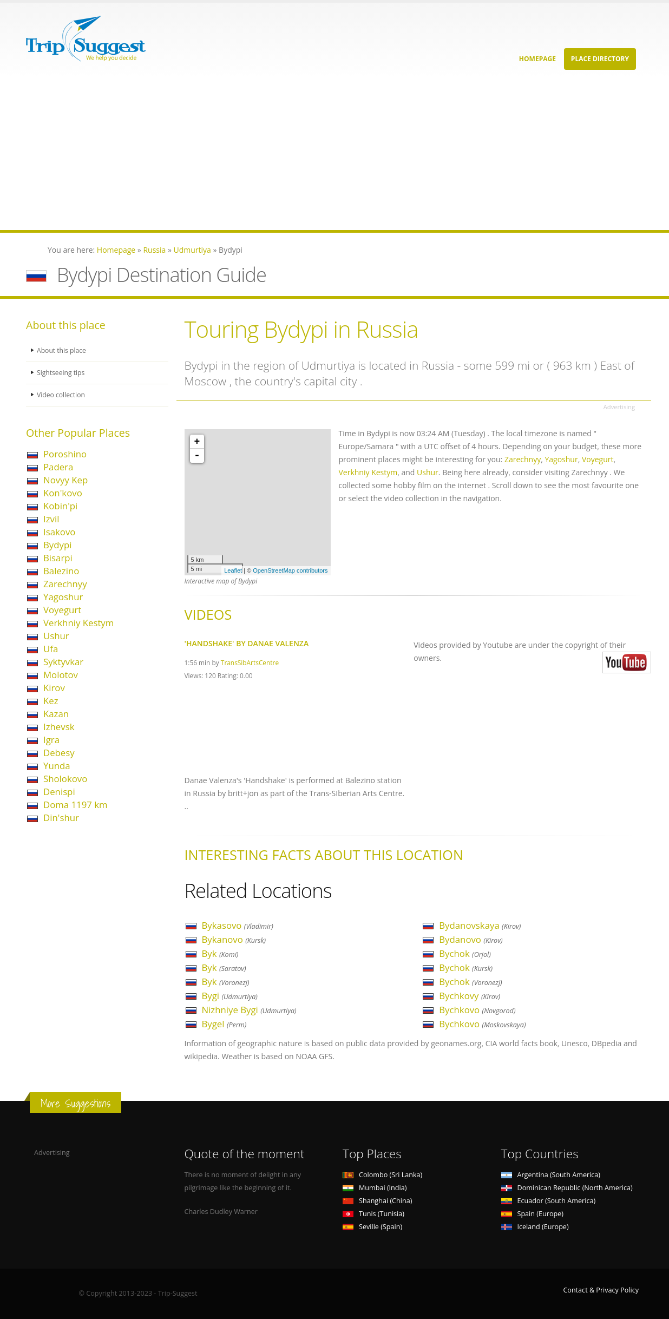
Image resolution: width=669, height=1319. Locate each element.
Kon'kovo (62, 493)
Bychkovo (477, 1009)
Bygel (224, 1024)
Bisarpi (58, 558)
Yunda (56, 765)
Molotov (60, 674)
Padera (58, 467)
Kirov (54, 687)
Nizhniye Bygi (249, 1009)
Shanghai (377, 1200)
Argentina (551, 1174)
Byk (220, 953)
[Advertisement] (325, 154)
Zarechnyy (65, 584)
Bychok (465, 953)
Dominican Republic (567, 1187)
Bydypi (57, 545)
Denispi (59, 791)
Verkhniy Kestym (78, 622)
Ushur (56, 635)
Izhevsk (58, 726)
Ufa (50, 648)
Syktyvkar (63, 661)
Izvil (51, 519)
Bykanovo (234, 939)
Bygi (230, 995)
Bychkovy (469, 995)
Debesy (59, 752)
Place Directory (600, 58)
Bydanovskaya (480, 925)
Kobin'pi (60, 506)
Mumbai (374, 1187)
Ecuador (548, 1200)
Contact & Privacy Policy (601, 1290)
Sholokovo (65, 778)
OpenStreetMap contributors (290, 570)
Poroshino (65, 454)
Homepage (537, 58)
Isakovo (59, 532)
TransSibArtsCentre (250, 662)
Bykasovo (237, 925)
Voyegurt (62, 609)
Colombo (382, 1174)
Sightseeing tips (62, 372)
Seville (372, 1226)
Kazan (56, 713)
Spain (532, 1213)
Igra (51, 739)
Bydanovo (470, 939)
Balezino (61, 571)
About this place (62, 350)
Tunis (373, 1213)
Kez (50, 700)
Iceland (535, 1226)
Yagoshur (63, 596)
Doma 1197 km (75, 804)
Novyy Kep (65, 480)
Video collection (62, 394)
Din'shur (61, 817)
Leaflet (233, 570)
